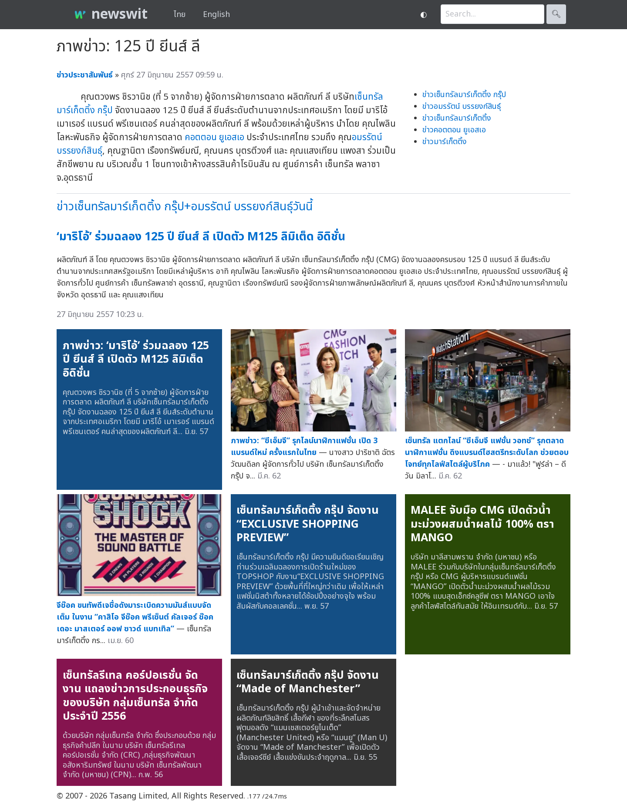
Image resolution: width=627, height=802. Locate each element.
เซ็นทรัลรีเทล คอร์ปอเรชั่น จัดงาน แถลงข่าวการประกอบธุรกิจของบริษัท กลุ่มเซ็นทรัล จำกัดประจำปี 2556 (135, 696)
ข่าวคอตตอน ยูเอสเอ (454, 130)
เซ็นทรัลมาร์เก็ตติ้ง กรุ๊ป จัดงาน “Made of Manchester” (307, 682)
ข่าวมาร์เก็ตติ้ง (444, 142)
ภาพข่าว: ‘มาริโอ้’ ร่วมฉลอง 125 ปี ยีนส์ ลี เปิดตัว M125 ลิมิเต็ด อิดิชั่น (136, 359)
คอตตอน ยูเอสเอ (214, 137)
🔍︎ (556, 14)
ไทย (179, 14)
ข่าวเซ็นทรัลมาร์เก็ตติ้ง (456, 118)
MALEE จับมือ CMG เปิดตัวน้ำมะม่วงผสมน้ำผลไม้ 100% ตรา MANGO (482, 524)
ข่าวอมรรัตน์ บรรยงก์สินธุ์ (461, 106)
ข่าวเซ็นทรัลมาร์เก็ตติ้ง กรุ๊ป (464, 95)
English (216, 14)
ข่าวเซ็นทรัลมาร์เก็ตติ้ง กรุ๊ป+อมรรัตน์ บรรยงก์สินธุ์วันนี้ (185, 207)
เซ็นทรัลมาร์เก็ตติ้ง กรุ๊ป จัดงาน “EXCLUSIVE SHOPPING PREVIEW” (307, 524)
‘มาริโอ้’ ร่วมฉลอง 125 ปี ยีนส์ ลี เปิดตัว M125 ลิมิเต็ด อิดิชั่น (201, 237)
